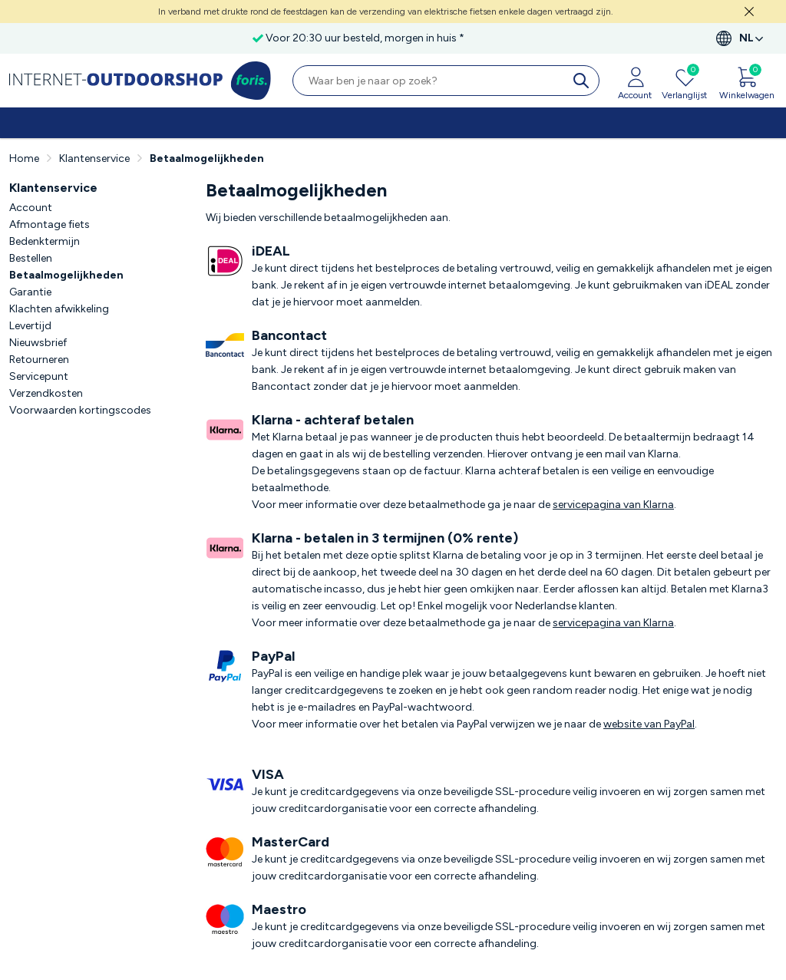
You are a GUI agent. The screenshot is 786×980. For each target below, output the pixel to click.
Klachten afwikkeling (59, 308)
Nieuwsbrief (38, 342)
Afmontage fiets (49, 224)
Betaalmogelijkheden (66, 275)
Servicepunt (38, 376)
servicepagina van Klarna (613, 504)
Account (30, 207)
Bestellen (30, 258)
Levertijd (30, 325)
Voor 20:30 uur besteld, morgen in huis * (365, 38)
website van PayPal (649, 724)
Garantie (30, 292)
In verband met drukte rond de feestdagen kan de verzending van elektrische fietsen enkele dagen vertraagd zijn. (385, 11)
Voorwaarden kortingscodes (80, 410)
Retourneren (39, 359)
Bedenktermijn (44, 241)
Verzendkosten (46, 393)
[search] (584, 80)
